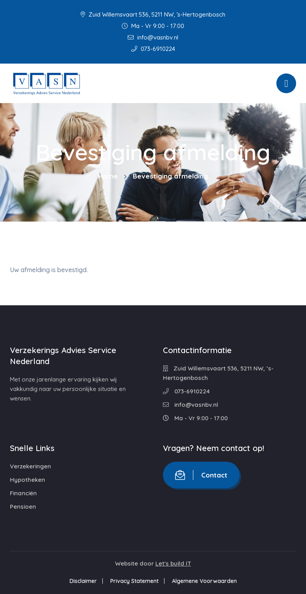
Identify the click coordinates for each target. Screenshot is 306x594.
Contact (201, 475)
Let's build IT (173, 563)
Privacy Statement (134, 581)
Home (108, 176)
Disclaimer (83, 581)
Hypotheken (27, 479)
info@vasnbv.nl (153, 37)
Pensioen (23, 506)
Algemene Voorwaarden (204, 581)
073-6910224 (153, 49)
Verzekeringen (30, 466)
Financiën (23, 493)
